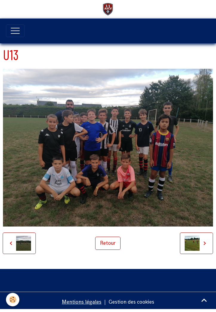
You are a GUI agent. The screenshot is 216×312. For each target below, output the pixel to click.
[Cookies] (12, 299)
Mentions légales (81, 302)
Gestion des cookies (131, 302)
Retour (108, 243)
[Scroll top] (204, 300)
